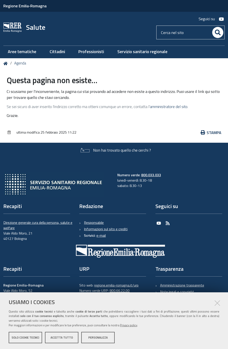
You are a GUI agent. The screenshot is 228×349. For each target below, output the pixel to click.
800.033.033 (151, 175)
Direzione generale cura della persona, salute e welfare (37, 225)
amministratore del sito (168, 107)
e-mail (101, 235)
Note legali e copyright (177, 291)
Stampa (213, 133)
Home (6, 63)
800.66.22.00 (120, 290)
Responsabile (94, 222)
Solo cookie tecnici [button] (25, 337)
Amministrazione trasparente (182, 285)
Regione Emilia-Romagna (25, 6)
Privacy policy (128, 325)
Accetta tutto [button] (62, 337)
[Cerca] (217, 32)
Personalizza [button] (98, 337)
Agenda (20, 63)
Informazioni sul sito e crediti (106, 229)
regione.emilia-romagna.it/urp (116, 285)
